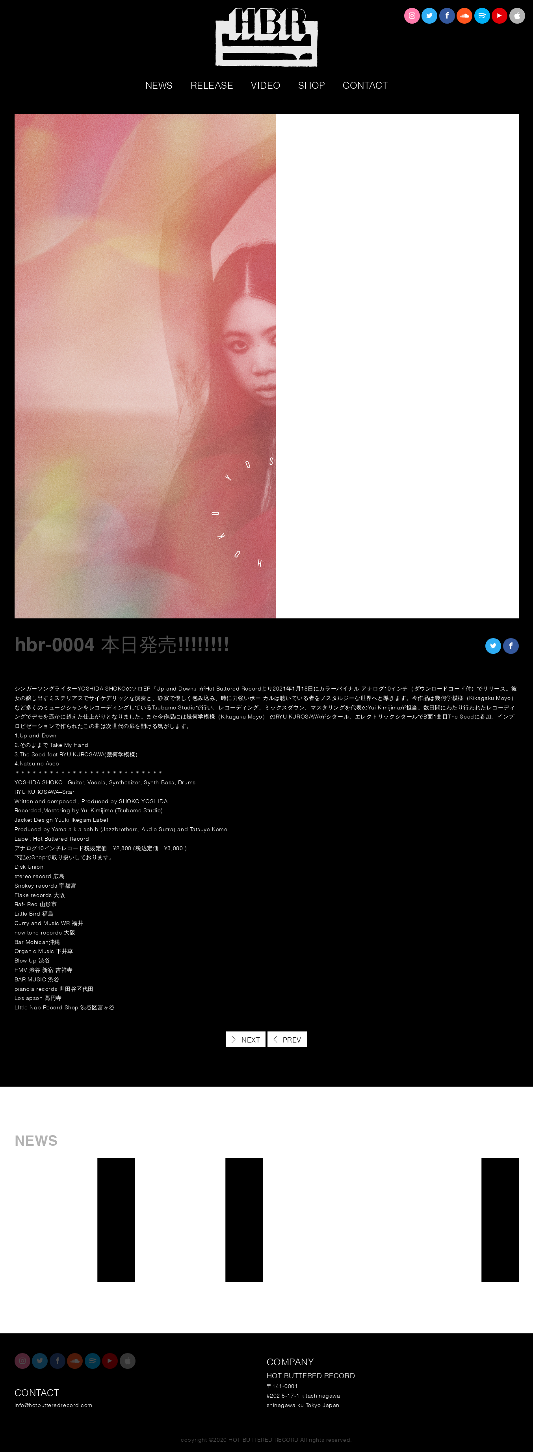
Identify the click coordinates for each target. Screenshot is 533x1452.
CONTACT (365, 84)
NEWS (159, 84)
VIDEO (266, 84)
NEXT (250, 1039)
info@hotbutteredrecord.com (54, 1404)
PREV (292, 1039)
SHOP (311, 84)
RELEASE (212, 84)
